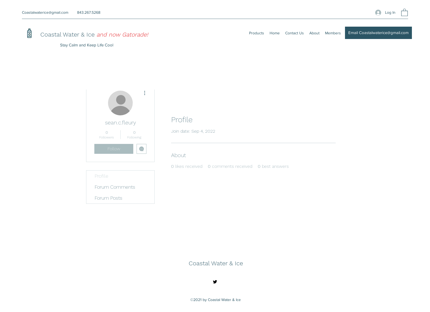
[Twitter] (215, 282)
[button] (404, 12)
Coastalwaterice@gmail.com (45, 12)
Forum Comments (115, 187)
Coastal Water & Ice (68, 34)
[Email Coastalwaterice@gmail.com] (378, 33)
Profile (101, 176)
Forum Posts (108, 198)
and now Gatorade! (122, 34)
